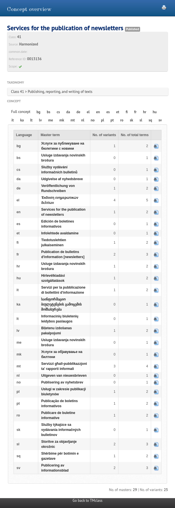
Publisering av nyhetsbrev (62, 382)
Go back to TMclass (87, 500)
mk (61, 120)
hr (144, 112)
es (108, 112)
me (50, 120)
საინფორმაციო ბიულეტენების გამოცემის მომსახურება (61, 304)
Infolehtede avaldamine (59, 233)
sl (141, 120)
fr (135, 112)
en (98, 112)
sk (131, 120)
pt (112, 120)
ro (122, 120)
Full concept (20, 111)
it (13, 120)
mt (73, 120)
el (88, 112)
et (117, 112)
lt (31, 120)
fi (127, 112)
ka (22, 120)
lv (40, 120)
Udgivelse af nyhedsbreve (62, 179)
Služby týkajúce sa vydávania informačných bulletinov (60, 430)
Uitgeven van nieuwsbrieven (63, 376)
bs (48, 112)
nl (82, 120)
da (68, 112)
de (78, 112)
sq (150, 120)
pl (102, 120)
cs (58, 112)
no (93, 120)
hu (155, 112)
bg (39, 112)
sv (160, 120)
